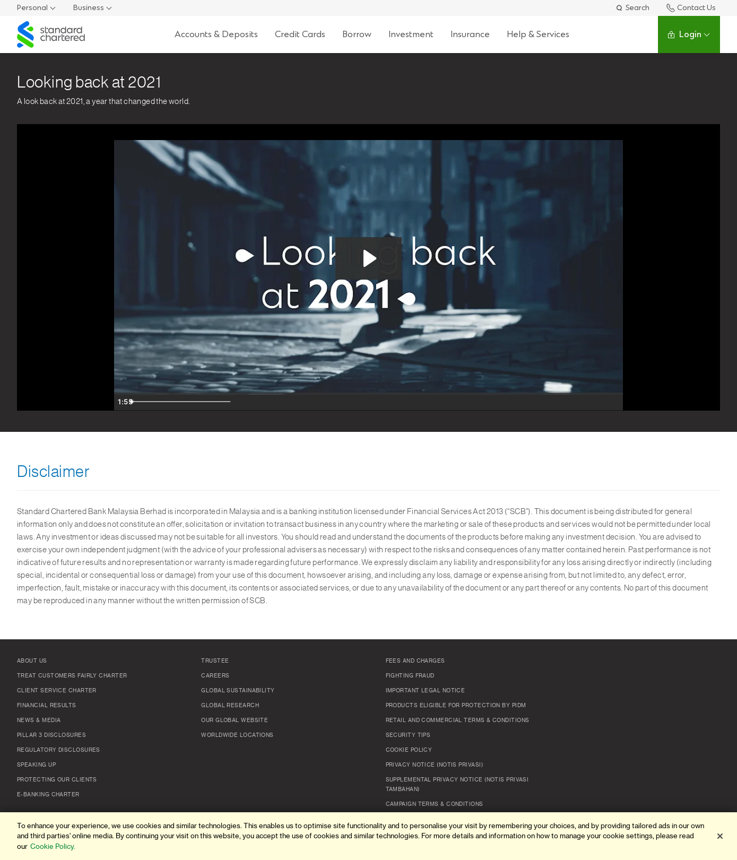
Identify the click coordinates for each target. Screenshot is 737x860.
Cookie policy (409, 750)
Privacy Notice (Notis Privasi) (434, 765)
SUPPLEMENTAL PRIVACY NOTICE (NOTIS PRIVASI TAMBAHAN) (457, 784)
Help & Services (537, 34)
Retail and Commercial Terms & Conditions (458, 720)
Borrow (356, 34)
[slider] (357, 402)
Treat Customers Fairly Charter (72, 676)
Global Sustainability (237, 690)
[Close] (720, 836)
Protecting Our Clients (57, 780)
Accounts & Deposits (215, 34)
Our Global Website (234, 720)
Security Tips (408, 735)
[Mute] (570, 402)
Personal (32, 8)
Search (632, 8)
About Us (32, 661)
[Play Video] (124, 402)
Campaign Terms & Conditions (434, 804)
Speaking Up (36, 765)
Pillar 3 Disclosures (51, 735)
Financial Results (46, 705)
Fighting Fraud (410, 676)
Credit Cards (299, 34)
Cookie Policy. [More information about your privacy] (52, 846)
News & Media (38, 720)
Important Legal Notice (425, 690)
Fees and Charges (415, 661)
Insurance (469, 34)
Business (88, 8)
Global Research (230, 705)
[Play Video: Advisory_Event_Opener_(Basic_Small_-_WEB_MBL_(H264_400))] (368, 258)
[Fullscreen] (612, 402)
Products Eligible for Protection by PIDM (456, 705)
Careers (215, 676)
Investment (410, 34)
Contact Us (691, 8)
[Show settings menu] (591, 402)
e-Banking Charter (48, 794)
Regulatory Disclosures (58, 750)
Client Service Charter (57, 690)
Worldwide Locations (237, 735)
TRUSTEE (215, 661)
